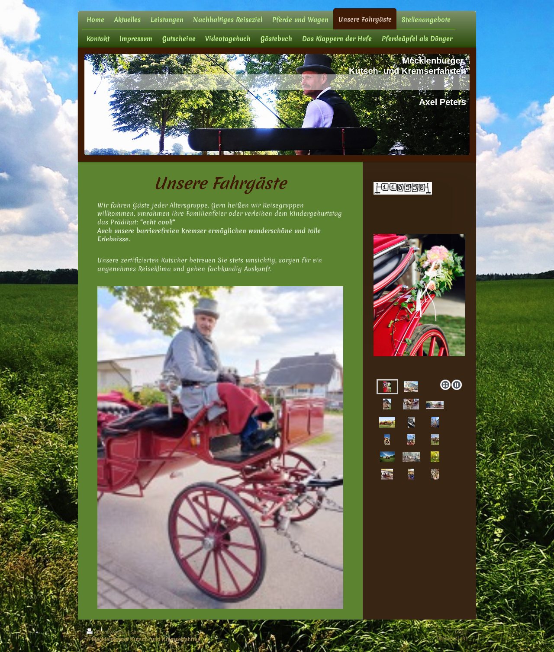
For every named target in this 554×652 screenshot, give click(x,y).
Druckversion (107, 633)
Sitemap (139, 633)
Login (461, 632)
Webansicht (452, 638)
